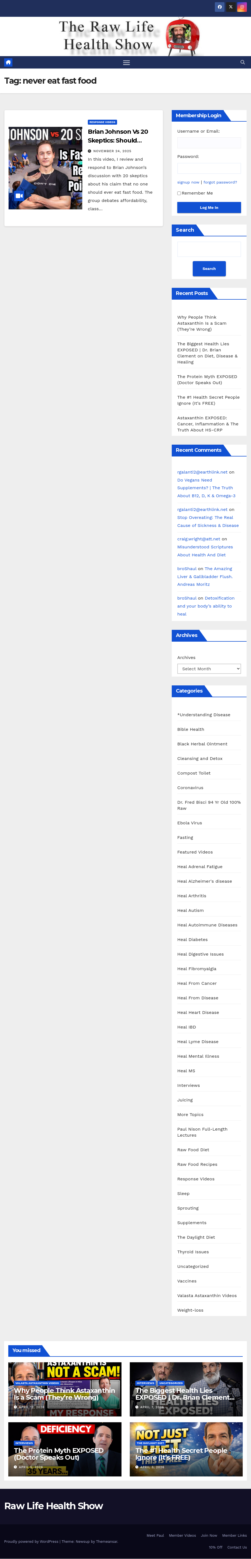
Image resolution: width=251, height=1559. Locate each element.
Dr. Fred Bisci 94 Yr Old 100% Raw (209, 805)
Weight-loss (190, 1310)
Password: (188, 156)
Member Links (234, 1535)
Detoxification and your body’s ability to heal (206, 606)
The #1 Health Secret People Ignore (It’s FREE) (181, 1453)
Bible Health (190, 729)
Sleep (183, 1193)
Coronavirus (190, 787)
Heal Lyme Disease (198, 1041)
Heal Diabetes (192, 939)
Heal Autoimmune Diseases (207, 925)
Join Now (209, 1535)
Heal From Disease (197, 997)
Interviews (188, 1085)
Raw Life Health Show (53, 1506)
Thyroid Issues (193, 1251)
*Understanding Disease (204, 714)
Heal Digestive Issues (200, 954)
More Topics (190, 1114)
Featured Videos (195, 852)
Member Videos (182, 1535)
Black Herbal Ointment (202, 743)
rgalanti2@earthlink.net (202, 472)
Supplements (192, 1222)
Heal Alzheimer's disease (204, 881)
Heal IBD (186, 1027)
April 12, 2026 (32, 1407)
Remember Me (195, 193)
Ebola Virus (189, 822)
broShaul (186, 568)
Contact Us (237, 1548)
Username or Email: (198, 131)
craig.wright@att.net (198, 539)
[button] (243, 62)
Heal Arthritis (191, 895)
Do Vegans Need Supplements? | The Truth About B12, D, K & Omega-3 (206, 488)
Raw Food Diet (193, 1149)
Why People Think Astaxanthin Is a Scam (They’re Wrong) (201, 323)
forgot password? (220, 182)
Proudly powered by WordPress (32, 1541)
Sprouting (188, 1208)
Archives (186, 657)
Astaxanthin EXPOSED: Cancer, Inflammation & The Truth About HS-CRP (208, 424)
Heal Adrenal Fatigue (200, 866)
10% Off (216, 1548)
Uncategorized (193, 1266)
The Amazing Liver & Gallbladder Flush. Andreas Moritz (205, 576)
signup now (188, 182)
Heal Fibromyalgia (196, 968)
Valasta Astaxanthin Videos (207, 1295)
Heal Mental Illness (198, 1056)
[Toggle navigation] (126, 62)
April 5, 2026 (31, 1467)
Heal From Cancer (197, 983)
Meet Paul (155, 1535)
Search (185, 230)
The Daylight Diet (196, 1237)
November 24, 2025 (112, 151)
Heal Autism (190, 910)
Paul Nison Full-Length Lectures (202, 1132)
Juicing (185, 1100)
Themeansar (106, 1541)
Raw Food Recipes (197, 1164)
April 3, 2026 (152, 1467)
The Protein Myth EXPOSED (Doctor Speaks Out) (59, 1453)
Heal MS (186, 1070)
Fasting (185, 837)
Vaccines (187, 1281)
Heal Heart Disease (198, 1012)
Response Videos (102, 122)
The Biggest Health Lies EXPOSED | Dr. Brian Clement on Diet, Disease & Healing (182, 1397)
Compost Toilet (194, 773)
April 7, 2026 (152, 1407)
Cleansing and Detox (200, 758)
